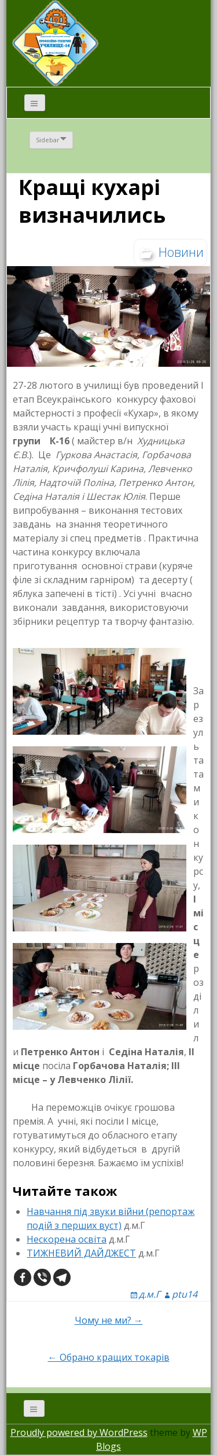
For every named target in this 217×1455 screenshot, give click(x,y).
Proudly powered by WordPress (79, 1432)
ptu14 (184, 1294)
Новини (181, 251)
